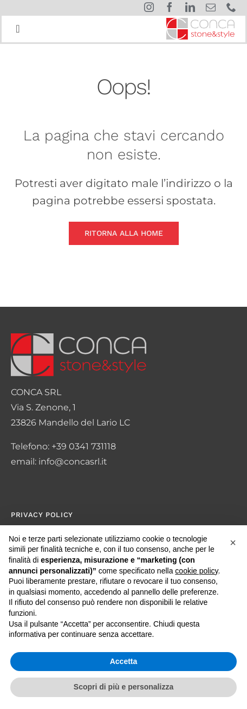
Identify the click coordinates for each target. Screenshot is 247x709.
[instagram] (149, 7)
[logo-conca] (200, 22)
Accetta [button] (124, 661)
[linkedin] (190, 7)
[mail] (211, 7)
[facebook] (169, 7)
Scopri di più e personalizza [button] (123, 686)
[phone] (231, 7)
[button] (233, 542)
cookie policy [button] (196, 570)
